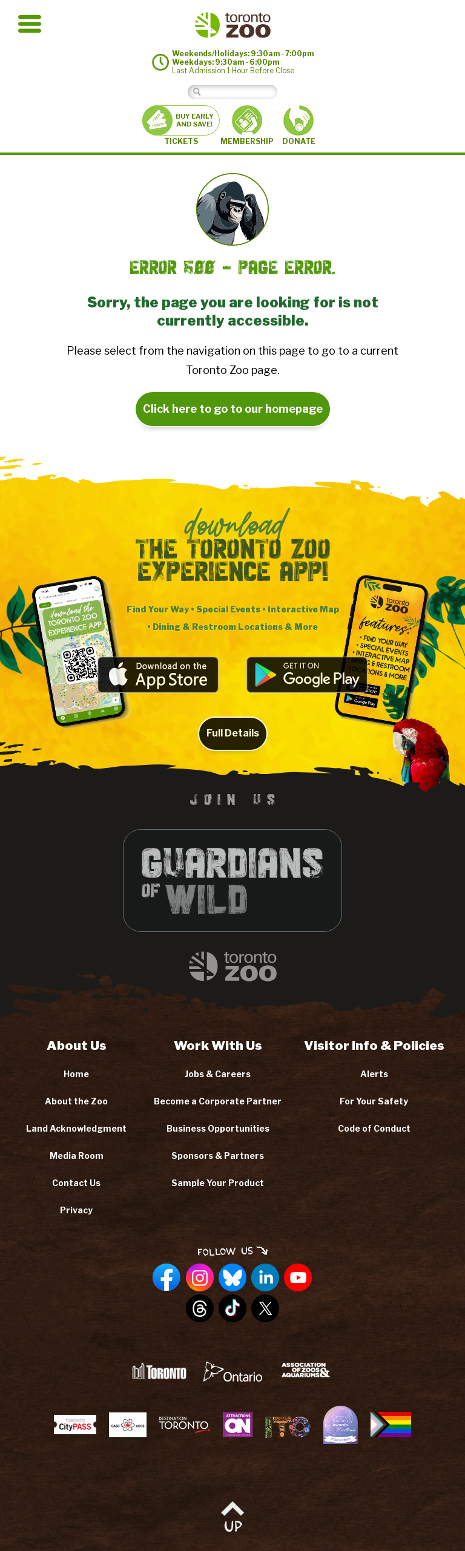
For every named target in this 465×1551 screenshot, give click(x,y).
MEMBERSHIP (247, 125)
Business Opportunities (218, 1128)
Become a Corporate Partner (218, 1101)
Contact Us (76, 1183)
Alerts (374, 1074)
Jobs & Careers (218, 1074)
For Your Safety (374, 1101)
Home (76, 1074)
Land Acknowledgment (76, 1128)
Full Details (232, 745)
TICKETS (181, 125)
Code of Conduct (374, 1128)
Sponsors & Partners (217, 1155)
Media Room (77, 1155)
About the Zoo (76, 1101)
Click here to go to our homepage (233, 408)
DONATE (298, 125)
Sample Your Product (217, 1183)
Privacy (76, 1210)
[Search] (241, 92)
